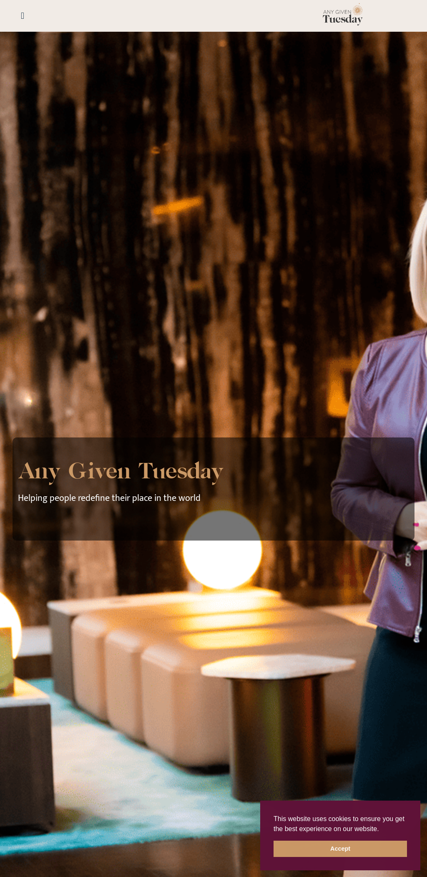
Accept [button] (340, 848)
